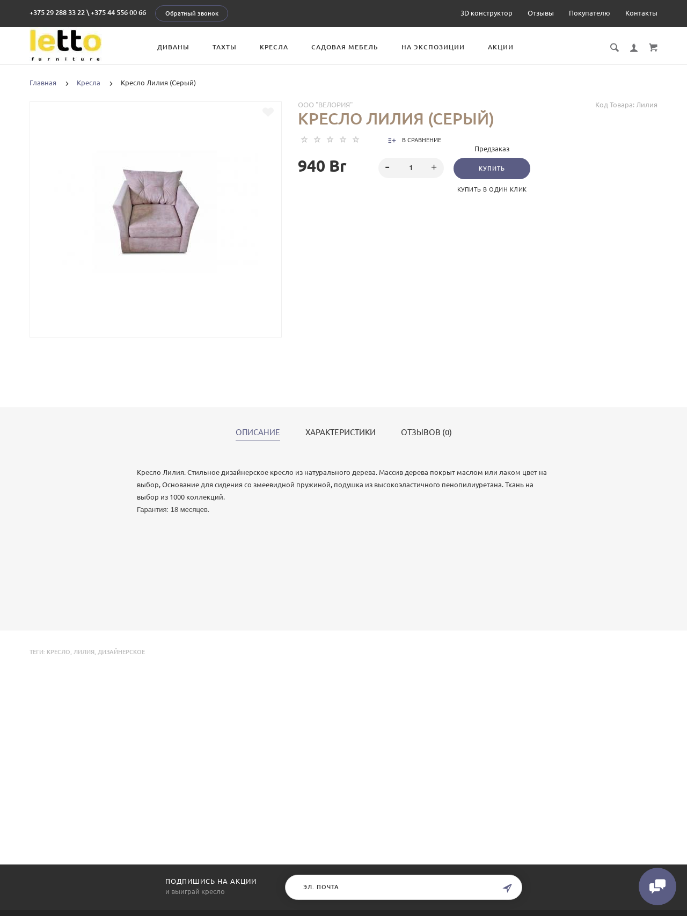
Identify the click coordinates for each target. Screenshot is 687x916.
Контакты (641, 13)
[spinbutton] (411, 168)
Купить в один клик (492, 189)
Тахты (225, 46)
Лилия (84, 652)
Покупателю (589, 13)
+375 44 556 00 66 (118, 12)
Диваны (173, 46)
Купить (492, 168)
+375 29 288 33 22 (57, 12)
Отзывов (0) (426, 432)
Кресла (274, 46)
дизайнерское (121, 652)
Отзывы (541, 13)
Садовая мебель (344, 46)
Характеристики (340, 432)
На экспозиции (433, 46)
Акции (501, 46)
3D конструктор (487, 13)
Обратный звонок (191, 13)
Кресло (58, 652)
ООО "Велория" (325, 104)
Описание (258, 432)
